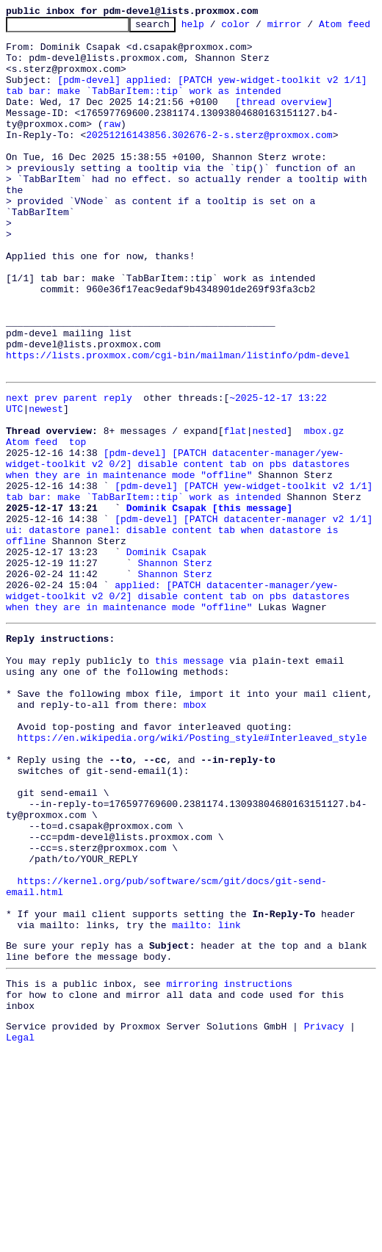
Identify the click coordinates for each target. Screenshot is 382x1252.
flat (234, 522)
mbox (195, 847)
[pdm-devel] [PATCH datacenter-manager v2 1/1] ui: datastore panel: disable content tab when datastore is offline (192, 642)
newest (46, 496)
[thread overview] (284, 132)
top (77, 536)
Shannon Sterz (174, 681)
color (258, 28)
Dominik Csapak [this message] (209, 615)
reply (118, 483)
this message (189, 794)
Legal (20, 1239)
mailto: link (206, 1111)
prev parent (66, 483)
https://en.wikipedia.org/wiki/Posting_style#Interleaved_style (192, 887)
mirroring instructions (229, 1177)
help (215, 28)
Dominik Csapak (166, 668)
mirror (307, 28)
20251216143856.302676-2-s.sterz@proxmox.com (209, 171)
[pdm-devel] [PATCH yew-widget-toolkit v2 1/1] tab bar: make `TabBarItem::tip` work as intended (192, 595)
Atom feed (31, 536)
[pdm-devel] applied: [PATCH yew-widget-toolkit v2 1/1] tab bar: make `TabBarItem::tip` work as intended (189, 112)
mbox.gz (324, 522)
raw (112, 158)
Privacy (324, 1226)
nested (269, 522)
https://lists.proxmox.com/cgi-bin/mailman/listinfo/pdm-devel (178, 436)
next (17, 483)
